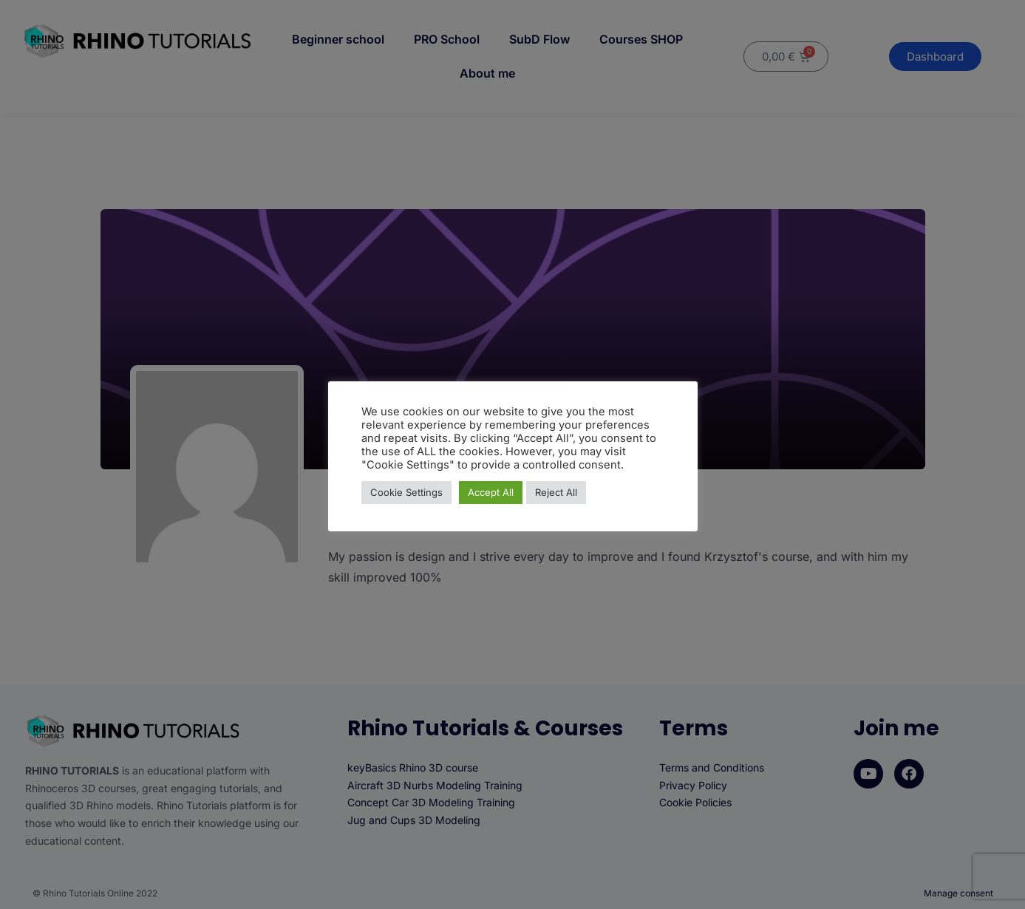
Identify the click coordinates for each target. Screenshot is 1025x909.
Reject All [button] (556, 492)
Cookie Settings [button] (406, 492)
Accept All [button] (491, 492)
